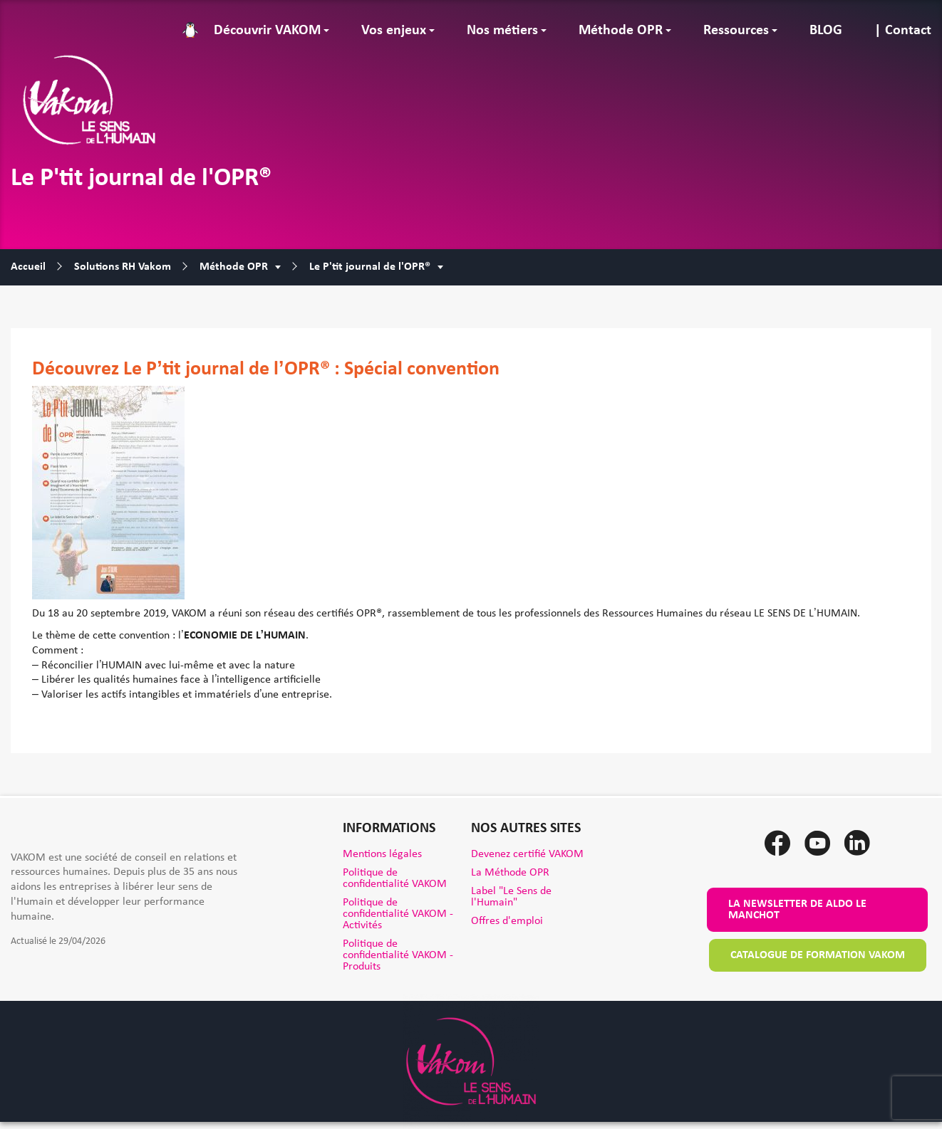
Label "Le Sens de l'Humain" (511, 897)
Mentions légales (382, 854)
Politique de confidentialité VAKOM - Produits (398, 955)
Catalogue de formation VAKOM (817, 955)
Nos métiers (502, 30)
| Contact (902, 30)
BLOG (825, 30)
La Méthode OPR (510, 872)
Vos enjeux (393, 30)
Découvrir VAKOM (267, 30)
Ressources (736, 30)
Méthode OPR (621, 30)
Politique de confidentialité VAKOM (395, 878)
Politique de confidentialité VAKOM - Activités (398, 914)
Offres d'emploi (507, 921)
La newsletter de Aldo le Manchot (797, 909)
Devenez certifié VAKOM (527, 854)
